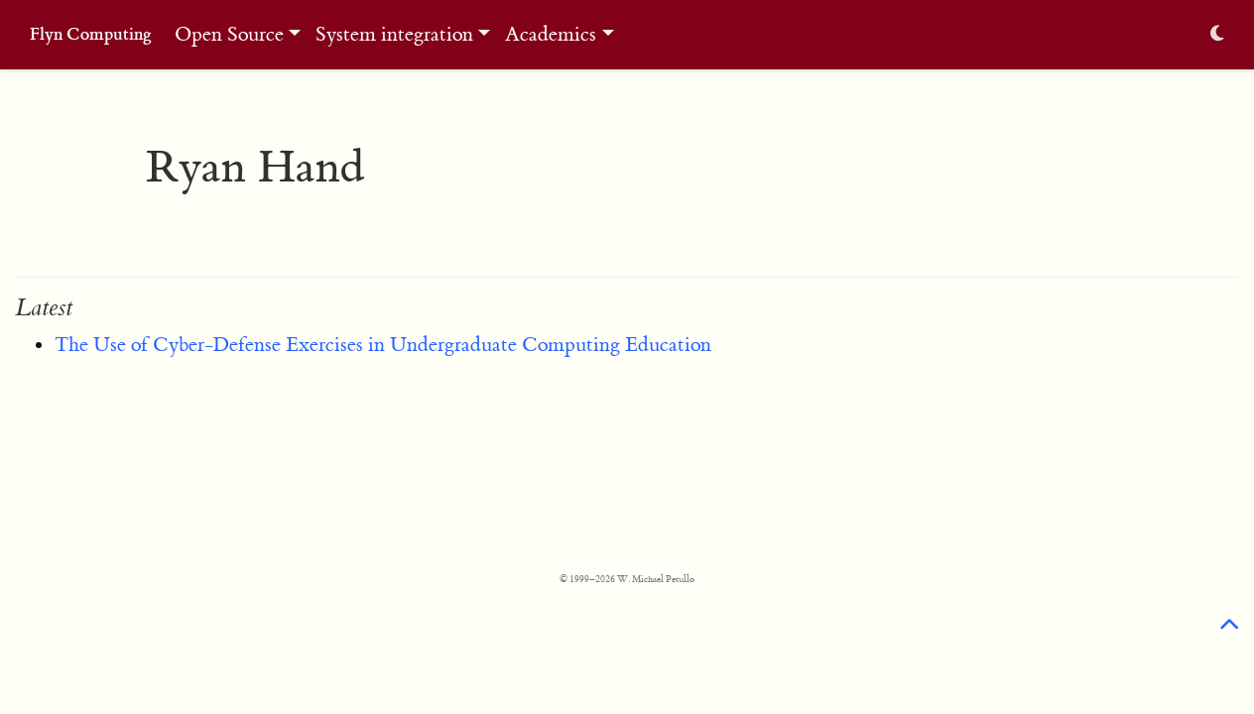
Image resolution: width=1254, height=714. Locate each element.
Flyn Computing (91, 34)
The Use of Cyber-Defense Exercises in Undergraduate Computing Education (383, 344)
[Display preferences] (1217, 35)
